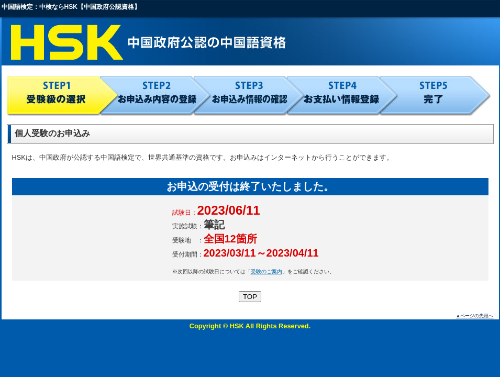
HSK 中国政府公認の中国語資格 (250, 41)
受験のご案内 (266, 271)
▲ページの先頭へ (475, 315)
